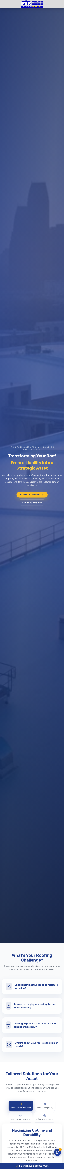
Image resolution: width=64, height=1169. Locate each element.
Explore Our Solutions (32, 495)
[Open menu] (58, 4)
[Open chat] (57, 1152)
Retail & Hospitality (45, 1106)
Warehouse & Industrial (21, 1106)
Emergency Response (32, 503)
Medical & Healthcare (20, 1117)
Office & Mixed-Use (44, 1117)
